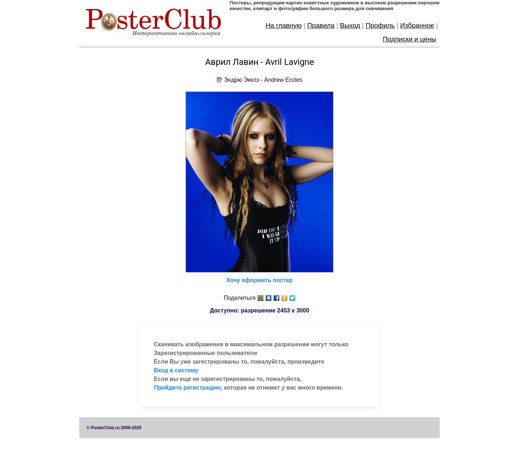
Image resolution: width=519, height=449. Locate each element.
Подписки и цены (409, 39)
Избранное (417, 25)
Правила (320, 25)
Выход (350, 25)
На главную (284, 25)
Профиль (380, 25)
